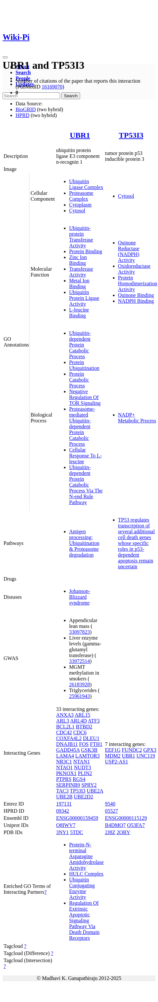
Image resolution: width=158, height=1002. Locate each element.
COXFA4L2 (69, 738)
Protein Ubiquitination (84, 365)
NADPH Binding (136, 301)
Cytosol (77, 210)
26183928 (79, 684)
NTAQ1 (64, 767)
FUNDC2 (132, 750)
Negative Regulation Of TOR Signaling (85, 397)
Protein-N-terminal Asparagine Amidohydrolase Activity (86, 856)
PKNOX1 (66, 773)
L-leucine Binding (79, 312)
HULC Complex (86, 874)
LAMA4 (65, 756)
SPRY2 (89, 785)
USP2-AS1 (116, 761)
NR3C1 (64, 761)
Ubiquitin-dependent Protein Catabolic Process (80, 344)
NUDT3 (82, 767)
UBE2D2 (83, 796)
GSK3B (89, 750)
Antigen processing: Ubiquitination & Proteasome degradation (84, 543)
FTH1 (96, 744)
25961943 (79, 696)
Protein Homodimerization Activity (137, 283)
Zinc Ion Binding (78, 260)
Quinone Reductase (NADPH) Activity (129, 251)
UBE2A (95, 791)
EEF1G (113, 750)
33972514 (79, 661)
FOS (84, 744)
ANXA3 (65, 715)
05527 (111, 811)
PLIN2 (85, 773)
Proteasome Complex (81, 196)
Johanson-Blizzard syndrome (79, 597)
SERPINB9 (68, 785)
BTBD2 (84, 726)
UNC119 (145, 756)
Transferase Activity (81, 271)
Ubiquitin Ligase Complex (86, 184)
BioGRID (26, 109)
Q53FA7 (136, 825)
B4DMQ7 (115, 825)
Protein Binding (85, 251)
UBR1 (80, 135)
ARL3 (62, 721)
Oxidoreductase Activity (134, 269)
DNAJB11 (67, 744)
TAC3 (62, 791)
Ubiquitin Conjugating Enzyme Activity (82, 888)
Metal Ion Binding (79, 283)
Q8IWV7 (66, 825)
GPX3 (149, 750)
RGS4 (79, 779)
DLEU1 (91, 738)
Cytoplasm (80, 204)
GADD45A (68, 750)
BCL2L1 (65, 726)
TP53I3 (131, 135)
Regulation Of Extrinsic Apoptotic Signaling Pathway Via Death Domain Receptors (84, 920)
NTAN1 (81, 761)
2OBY (123, 832)
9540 (110, 804)
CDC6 (80, 732)
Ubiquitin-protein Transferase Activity (81, 236)
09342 (62, 811)
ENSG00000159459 (77, 818)
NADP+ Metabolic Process (137, 417)
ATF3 (94, 721)
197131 (64, 804)
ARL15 (82, 715)
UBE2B (64, 796)
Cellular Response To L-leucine (85, 455)
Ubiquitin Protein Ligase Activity (84, 298)
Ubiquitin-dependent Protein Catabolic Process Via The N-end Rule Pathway (86, 485)
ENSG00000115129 (126, 818)
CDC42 (64, 732)
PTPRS (63, 779)
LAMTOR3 (87, 756)
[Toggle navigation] (5, 57)
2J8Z (110, 832)
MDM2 (113, 756)
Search (23, 72)
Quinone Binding (136, 295)
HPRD (23, 115)
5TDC (76, 832)
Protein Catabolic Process (79, 379)
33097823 (79, 632)
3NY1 (62, 832)
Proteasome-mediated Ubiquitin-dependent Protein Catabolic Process (82, 426)
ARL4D (78, 721)
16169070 (52, 86)
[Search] (31, 95)
